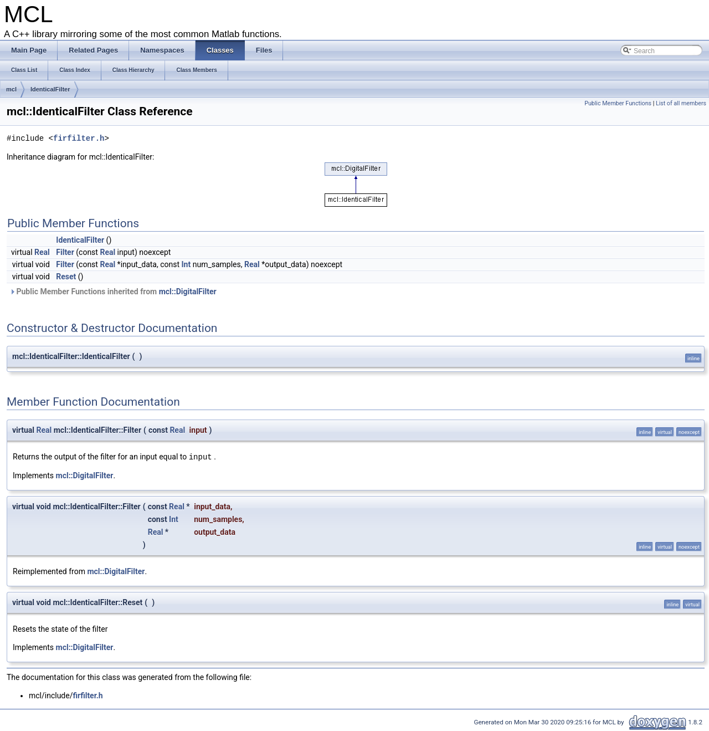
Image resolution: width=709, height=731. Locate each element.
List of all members (681, 103)
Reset (66, 276)
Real (42, 252)
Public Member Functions (617, 103)
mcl (11, 89)
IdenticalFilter (50, 89)
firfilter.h (78, 139)
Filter (65, 252)
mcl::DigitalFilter (188, 291)
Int (186, 264)
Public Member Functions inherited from (113, 291)
